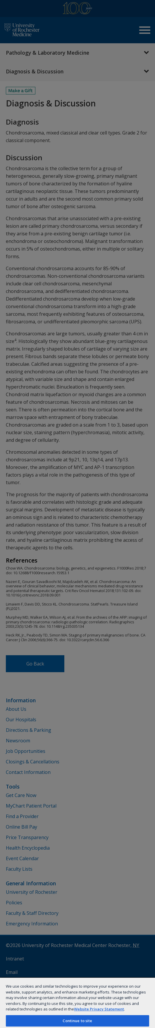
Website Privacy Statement (99, 1009)
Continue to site (77, 1020)
